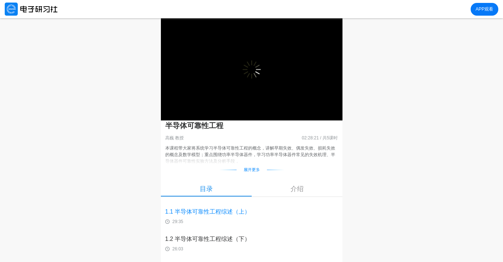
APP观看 (484, 9)
